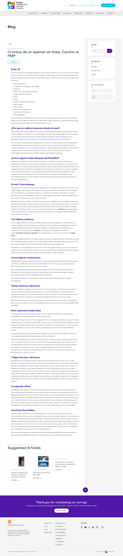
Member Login (93, 5)
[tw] (89, 527)
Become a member (108, 5)
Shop (46, 526)
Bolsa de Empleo (56, 13)
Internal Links (95, 70)
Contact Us (72, 5)
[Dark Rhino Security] (109, 551)
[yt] (85, 527)
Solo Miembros (67, 13)
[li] (93, 527)
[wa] (102, 527)
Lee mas (14, 480)
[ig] (97, 527)
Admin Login (82, 5)
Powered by (99, 551)
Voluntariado (100, 13)
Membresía (89, 13)
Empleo (93, 74)
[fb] (82, 527)
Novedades (110, 13)
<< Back (10, 44)
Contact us (48, 523)
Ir (109, 51)
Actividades (45, 13)
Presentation (61, 510)
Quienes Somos (33, 13)
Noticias (94, 67)
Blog (45, 529)
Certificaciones (78, 13)
